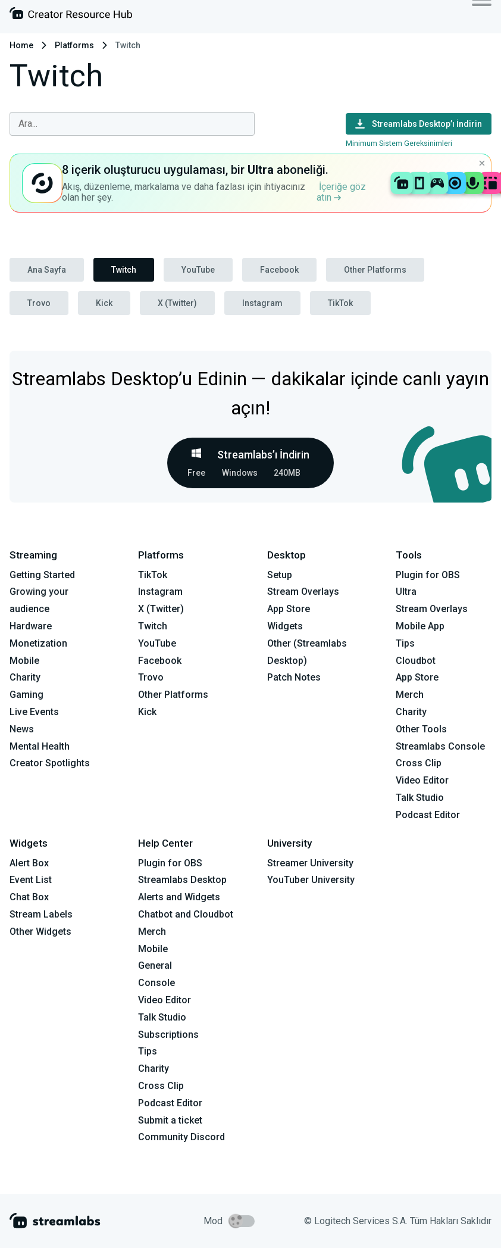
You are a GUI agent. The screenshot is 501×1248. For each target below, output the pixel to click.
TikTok (340, 303)
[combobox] (132, 124)
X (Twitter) (177, 303)
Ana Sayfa (46, 269)
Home (21, 45)
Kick (104, 303)
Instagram (262, 303)
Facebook (279, 269)
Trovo (39, 303)
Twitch (123, 269)
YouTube (198, 269)
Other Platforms (375, 269)
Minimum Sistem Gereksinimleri (399, 143)
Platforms (74, 45)
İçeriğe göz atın (341, 192)
